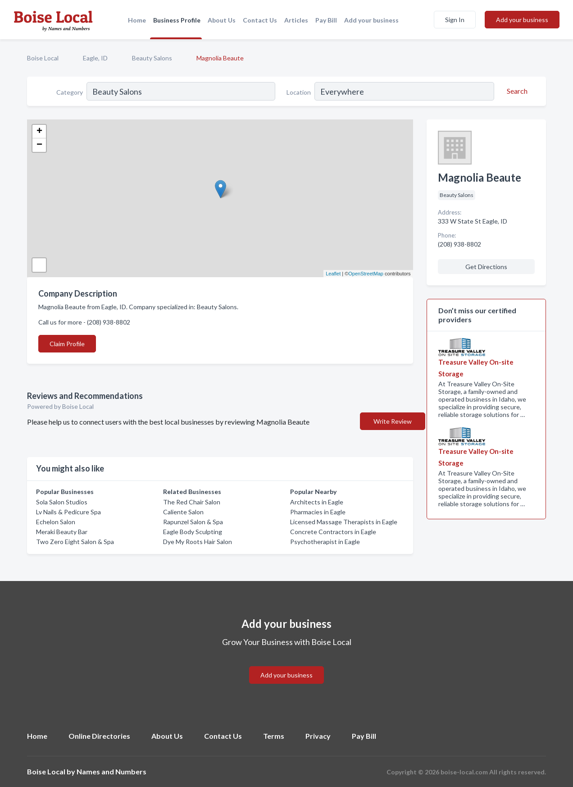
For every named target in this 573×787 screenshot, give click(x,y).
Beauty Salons (152, 58)
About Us (222, 20)
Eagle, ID (95, 58)
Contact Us (260, 20)
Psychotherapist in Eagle (325, 541)
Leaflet (333, 273)
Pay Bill (326, 20)
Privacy (318, 736)
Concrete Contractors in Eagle (333, 531)
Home (137, 20)
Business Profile (176, 20)
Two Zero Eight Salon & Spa (75, 541)
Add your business (371, 20)
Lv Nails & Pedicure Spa (68, 512)
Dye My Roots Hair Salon (197, 541)
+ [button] (39, 131)
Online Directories (99, 736)
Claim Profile (67, 344)
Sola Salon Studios (61, 502)
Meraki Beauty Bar (61, 531)
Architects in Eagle (316, 502)
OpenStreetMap (365, 273)
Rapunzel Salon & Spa (193, 522)
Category (69, 92)
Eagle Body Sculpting (192, 531)
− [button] (39, 145)
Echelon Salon (55, 522)
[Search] (516, 91)
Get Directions (486, 266)
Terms (273, 736)
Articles (296, 20)
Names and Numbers (111, 771)
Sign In (454, 19)
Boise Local (43, 58)
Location (298, 92)
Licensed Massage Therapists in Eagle (343, 522)
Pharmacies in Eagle (318, 512)
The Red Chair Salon (191, 502)
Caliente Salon (183, 512)
